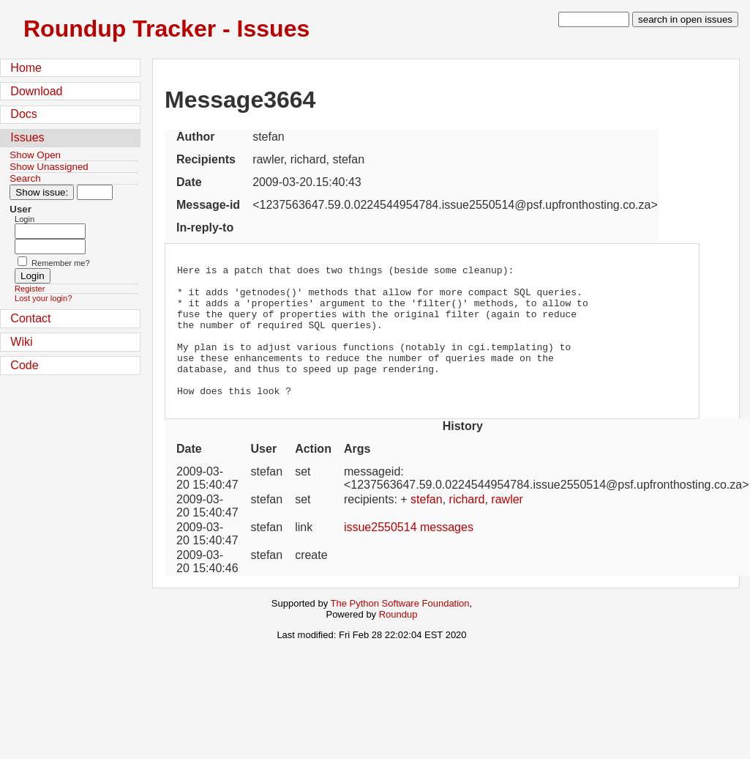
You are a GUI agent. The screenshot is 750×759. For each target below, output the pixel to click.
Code (24, 365)
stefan (426, 525)
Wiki (21, 342)
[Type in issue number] (95, 192)
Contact (30, 318)
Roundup (398, 640)
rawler (507, 525)
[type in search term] (593, 19)
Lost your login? (43, 298)
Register (30, 288)
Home (26, 68)
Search (25, 178)
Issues (27, 137)
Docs (23, 114)
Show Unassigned (49, 166)
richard (467, 525)
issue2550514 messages (408, 553)
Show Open (35, 154)
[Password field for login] (50, 246)
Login (24, 219)
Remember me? (60, 263)
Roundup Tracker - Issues (166, 28)
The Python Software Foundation (400, 629)
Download (36, 91)
